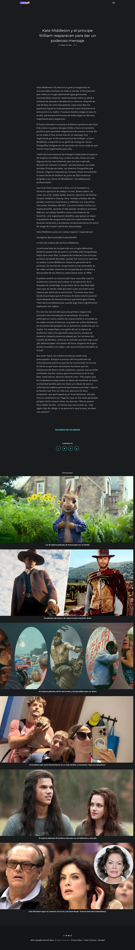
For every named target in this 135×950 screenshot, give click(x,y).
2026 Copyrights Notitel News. (42, 940)
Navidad (101, 940)
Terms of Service (90, 940)
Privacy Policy (76, 940)
